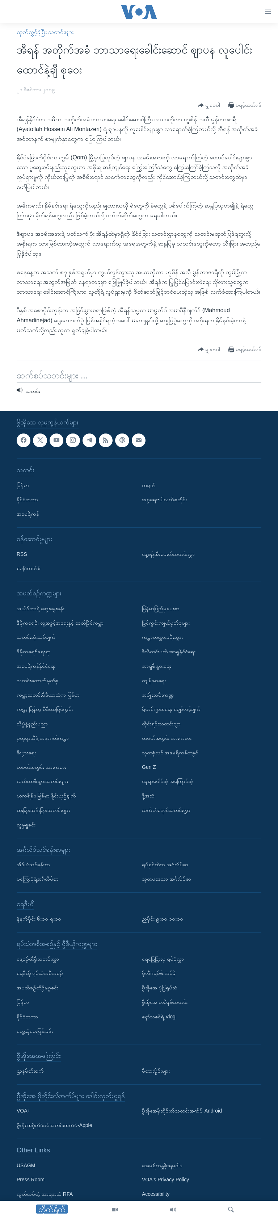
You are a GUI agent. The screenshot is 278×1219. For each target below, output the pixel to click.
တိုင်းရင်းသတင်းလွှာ (161, 723)
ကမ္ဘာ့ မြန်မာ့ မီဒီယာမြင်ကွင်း (45, 709)
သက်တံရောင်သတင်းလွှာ (166, 810)
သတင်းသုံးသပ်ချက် (36, 637)
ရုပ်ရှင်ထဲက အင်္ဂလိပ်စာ (165, 864)
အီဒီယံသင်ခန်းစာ (33, 864)
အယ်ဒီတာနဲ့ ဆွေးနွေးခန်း (40, 608)
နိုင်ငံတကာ (27, 499)
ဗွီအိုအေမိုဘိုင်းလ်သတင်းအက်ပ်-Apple (54, 1125)
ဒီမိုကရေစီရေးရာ (34, 651)
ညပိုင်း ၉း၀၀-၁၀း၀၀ (162, 919)
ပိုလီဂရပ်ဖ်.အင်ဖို (159, 973)
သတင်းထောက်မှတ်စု (37, 680)
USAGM (26, 1165)
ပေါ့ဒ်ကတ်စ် (29, 568)
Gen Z (149, 767)
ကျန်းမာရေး (154, 680)
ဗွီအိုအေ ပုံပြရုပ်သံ (159, 987)
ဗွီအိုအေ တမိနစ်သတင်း (165, 1002)
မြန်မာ (23, 485)
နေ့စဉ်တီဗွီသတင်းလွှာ (38, 959)
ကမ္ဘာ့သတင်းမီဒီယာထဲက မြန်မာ (48, 695)
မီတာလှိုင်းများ (156, 1071)
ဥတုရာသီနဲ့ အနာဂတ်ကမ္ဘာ (43, 738)
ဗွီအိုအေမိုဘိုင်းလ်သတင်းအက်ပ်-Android (182, 1111)
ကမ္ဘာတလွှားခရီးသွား (162, 637)
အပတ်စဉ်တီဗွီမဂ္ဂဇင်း (37, 987)
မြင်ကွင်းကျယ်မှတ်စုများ (166, 622)
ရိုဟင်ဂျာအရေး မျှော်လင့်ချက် (171, 709)
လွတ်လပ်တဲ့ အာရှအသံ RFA (45, 1194)
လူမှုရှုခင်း (26, 824)
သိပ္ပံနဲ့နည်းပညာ (32, 723)
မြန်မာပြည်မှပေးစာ (161, 608)
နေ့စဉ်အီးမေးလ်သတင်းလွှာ (168, 554)
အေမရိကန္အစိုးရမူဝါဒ (162, 1165)
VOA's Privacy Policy (165, 1179)
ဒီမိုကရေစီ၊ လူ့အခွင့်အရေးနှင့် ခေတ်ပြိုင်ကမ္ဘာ (60, 622)
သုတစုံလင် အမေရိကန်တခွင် (170, 752)
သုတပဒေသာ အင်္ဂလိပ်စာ (166, 879)
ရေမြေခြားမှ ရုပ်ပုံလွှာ (163, 959)
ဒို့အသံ (148, 796)
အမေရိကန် (28, 514)
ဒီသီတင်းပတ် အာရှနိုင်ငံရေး (168, 651)
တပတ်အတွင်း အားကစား (41, 767)
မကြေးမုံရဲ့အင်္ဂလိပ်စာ (38, 879)
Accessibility (155, 1194)
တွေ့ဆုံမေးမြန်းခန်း (35, 1031)
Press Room (31, 1179)
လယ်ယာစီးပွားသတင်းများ (42, 781)
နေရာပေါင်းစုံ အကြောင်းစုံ (167, 781)
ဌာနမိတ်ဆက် (30, 1071)
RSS (22, 554)
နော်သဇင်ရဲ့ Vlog (159, 1016)
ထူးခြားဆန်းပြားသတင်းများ (43, 810)
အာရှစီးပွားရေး (156, 666)
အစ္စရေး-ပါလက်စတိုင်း (164, 499)
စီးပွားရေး (26, 752)
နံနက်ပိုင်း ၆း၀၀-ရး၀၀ (39, 919)
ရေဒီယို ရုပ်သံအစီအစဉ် (40, 973)
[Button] (209, 105)
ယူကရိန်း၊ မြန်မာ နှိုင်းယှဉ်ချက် (46, 796)
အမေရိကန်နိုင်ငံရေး (36, 666)
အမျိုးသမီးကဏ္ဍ (158, 695)
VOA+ (23, 1111)
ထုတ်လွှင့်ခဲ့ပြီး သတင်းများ (45, 32)
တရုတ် (148, 485)
